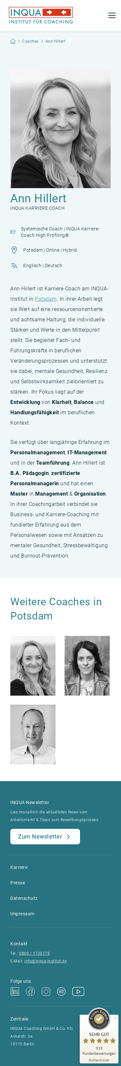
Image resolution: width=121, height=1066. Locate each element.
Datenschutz (24, 898)
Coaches (30, 41)
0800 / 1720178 (34, 953)
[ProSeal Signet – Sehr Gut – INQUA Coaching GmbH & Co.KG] (99, 1031)
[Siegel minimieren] (115, 1018)
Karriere (18, 867)
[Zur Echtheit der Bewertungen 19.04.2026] (99, 1059)
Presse (17, 882)
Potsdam (46, 299)
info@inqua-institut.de (45, 961)
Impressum (22, 913)
